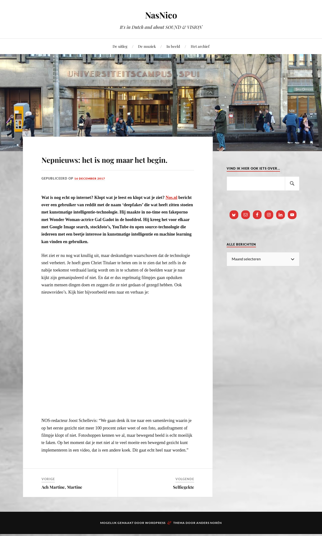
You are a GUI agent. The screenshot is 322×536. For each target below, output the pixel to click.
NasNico (161, 14)
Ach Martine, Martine (61, 501)
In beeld (173, 46)
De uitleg (120, 46)
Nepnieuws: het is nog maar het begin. (109, 165)
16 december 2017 (91, 192)
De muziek (147, 46)
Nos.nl (171, 211)
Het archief (200, 46)
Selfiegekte (183, 501)
